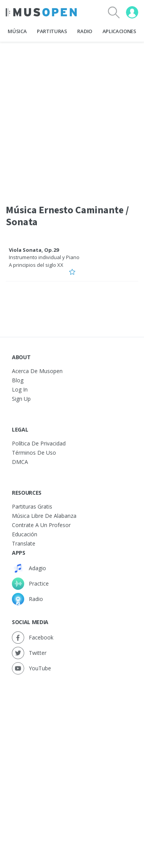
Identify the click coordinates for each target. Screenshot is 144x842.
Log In (20, 389)
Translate (23, 543)
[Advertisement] (72, 750)
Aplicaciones (119, 31)
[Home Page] (41, 12)
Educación (24, 534)
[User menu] (132, 12)
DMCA (20, 461)
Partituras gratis (32, 506)
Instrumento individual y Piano (44, 257)
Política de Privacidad (39, 443)
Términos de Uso (34, 452)
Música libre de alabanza (44, 515)
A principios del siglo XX (36, 264)
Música (17, 31)
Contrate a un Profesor (41, 525)
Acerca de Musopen (37, 371)
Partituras (52, 31)
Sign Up (21, 398)
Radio (84, 31)
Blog (17, 380)
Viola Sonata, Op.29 (34, 249)
